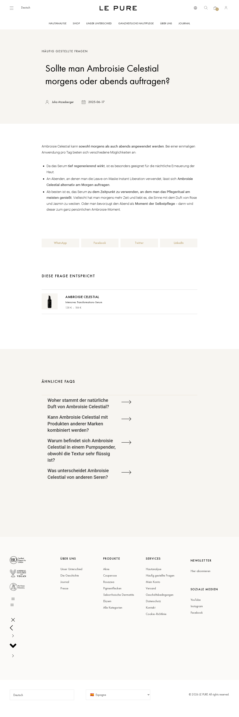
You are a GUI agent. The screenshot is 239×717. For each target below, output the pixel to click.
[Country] (118, 695)
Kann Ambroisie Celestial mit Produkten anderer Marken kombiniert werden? (77, 423)
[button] (27, 7)
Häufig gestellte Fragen (65, 51)
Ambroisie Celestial (82, 297)
